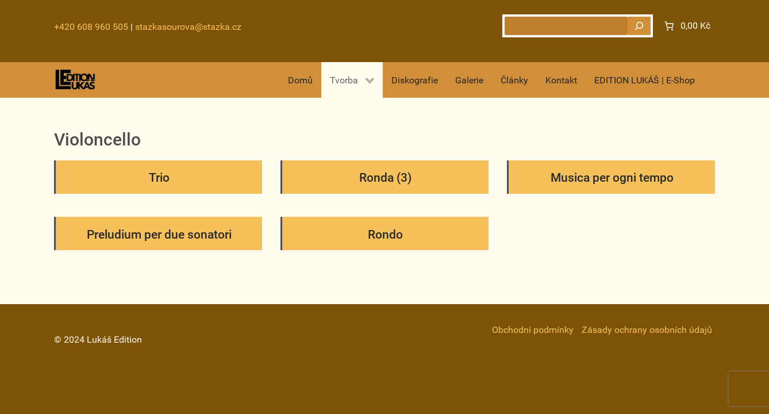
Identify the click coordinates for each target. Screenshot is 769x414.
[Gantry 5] (75, 80)
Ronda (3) (385, 178)
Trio (159, 178)
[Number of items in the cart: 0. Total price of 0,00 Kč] (686, 25)
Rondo (385, 234)
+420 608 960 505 (91, 26)
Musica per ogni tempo (612, 178)
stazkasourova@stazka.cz (188, 26)
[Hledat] (639, 26)
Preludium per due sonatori (159, 234)
